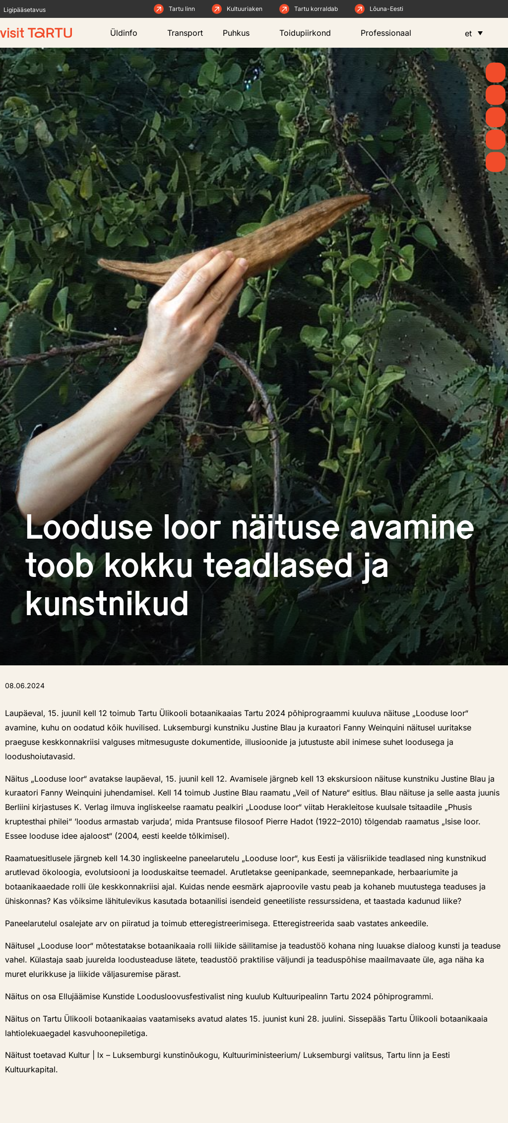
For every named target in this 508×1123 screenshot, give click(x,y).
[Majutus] (496, 162)
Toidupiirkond (310, 33)
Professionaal (391, 33)
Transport (185, 33)
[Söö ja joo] (496, 140)
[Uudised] (496, 95)
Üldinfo (128, 33)
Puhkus (241, 33)
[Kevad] (496, 72)
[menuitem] (474, 33)
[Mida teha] (496, 117)
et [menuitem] (468, 33)
